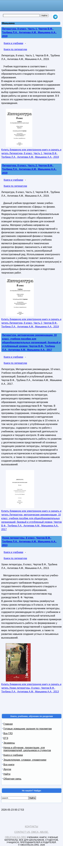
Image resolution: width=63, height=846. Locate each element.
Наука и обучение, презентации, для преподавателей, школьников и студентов (27, 749)
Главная (8, 724)
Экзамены (9, 743)
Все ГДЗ (8, 733)
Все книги (8, 764)
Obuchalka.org (15, 837)
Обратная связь (12, 778)
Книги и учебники (13, 43)
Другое (7, 769)
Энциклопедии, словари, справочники (24, 760)
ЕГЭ (5, 738)
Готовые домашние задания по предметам (27, 728)
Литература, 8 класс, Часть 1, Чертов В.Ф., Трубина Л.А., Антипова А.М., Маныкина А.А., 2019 (29, 32)
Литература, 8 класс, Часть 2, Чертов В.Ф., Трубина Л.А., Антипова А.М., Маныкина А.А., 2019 (29, 169)
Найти (6, 774)
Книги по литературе (15, 49)
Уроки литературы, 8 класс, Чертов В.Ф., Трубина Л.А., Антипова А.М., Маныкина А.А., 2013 (29, 541)
